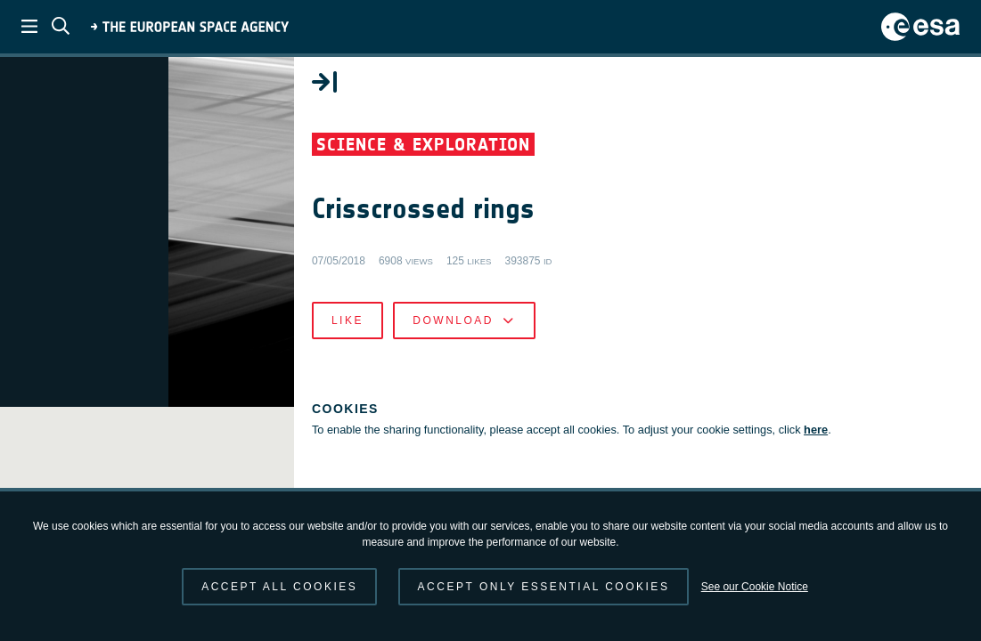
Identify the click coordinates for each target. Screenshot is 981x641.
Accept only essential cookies (544, 586)
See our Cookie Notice (754, 586)
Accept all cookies (279, 586)
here (591, 468)
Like (544, 342)
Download (660, 342)
